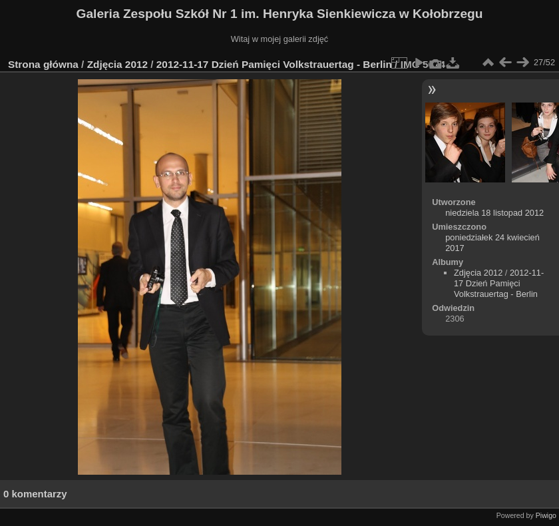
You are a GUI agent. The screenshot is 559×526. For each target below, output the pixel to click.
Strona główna (43, 64)
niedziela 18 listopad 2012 (494, 213)
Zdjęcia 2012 (117, 64)
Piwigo (546, 515)
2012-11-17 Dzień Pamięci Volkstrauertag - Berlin (274, 64)
